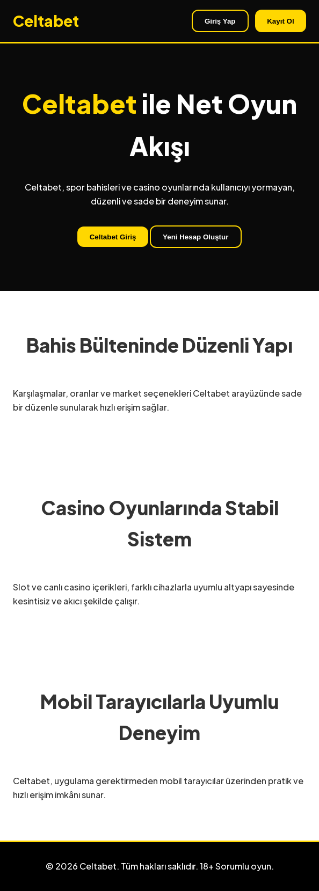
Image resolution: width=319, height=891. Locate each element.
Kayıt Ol (280, 21)
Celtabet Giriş (113, 237)
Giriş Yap (220, 21)
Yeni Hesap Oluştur (195, 237)
